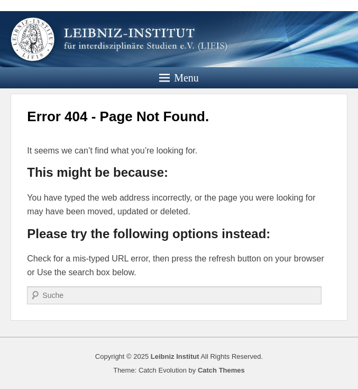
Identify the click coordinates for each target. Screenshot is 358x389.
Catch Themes (221, 370)
